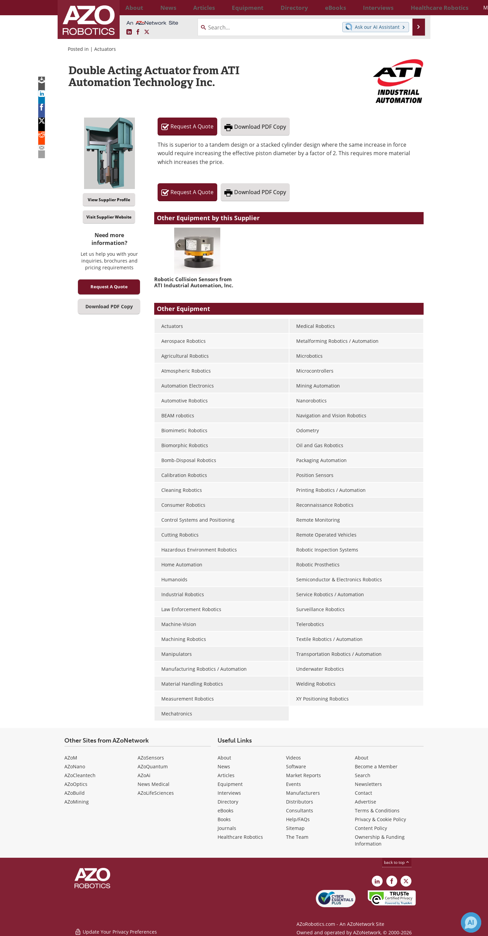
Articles (226, 775)
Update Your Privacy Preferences (116, 927)
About (224, 757)
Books (224, 819)
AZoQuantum (153, 766)
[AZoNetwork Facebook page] (138, 32)
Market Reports (303, 775)
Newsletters (368, 784)
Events (293, 784)
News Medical (153, 784)
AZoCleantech (80, 775)
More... (416, 7)
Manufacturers (303, 793)
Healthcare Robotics (240, 837)
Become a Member (376, 766)
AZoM (70, 757)
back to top (397, 862)
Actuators (105, 49)
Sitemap (295, 828)
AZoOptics (75, 784)
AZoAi (144, 775)
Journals (227, 828)
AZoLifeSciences (156, 793)
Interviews (229, 793)
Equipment (230, 784)
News (224, 766)
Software (296, 766)
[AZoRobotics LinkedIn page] (129, 32)
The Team (297, 837)
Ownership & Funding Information (380, 840)
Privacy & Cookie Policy (380, 819)
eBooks (225, 810)
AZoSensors (151, 757)
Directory (228, 801)
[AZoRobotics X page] (146, 32)
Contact (363, 793)
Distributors (299, 801)
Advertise (365, 801)
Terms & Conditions (377, 810)
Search (362, 775)
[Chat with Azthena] (471, 922)
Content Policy (371, 828)
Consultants (299, 810)
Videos (293, 757)
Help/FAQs (298, 819)
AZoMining (76, 801)
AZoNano (74, 766)
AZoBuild (74, 793)
